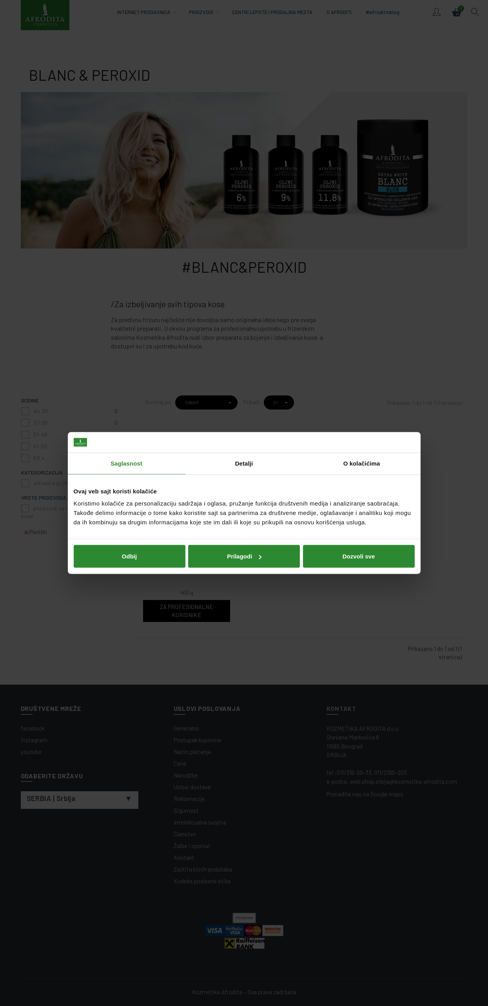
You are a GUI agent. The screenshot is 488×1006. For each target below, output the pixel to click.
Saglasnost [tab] (126, 463)
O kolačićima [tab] (361, 463)
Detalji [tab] (244, 463)
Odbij (129, 556)
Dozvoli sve (359, 556)
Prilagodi (244, 556)
